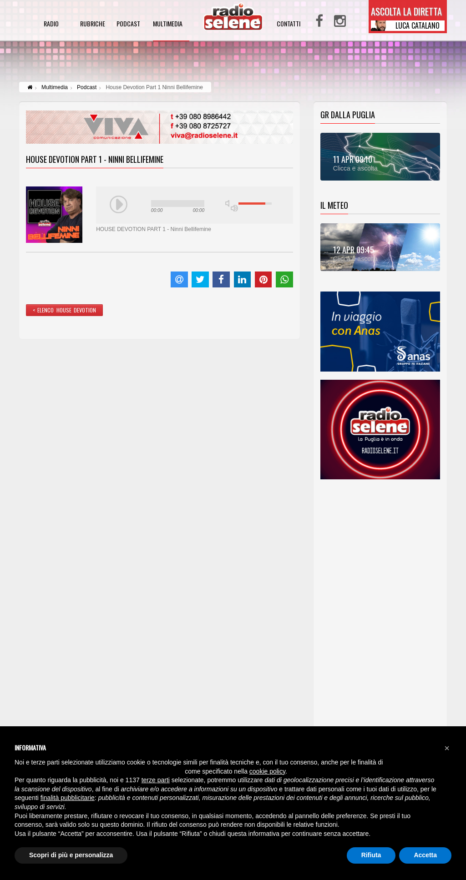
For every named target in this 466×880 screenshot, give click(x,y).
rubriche (92, 24)
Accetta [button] (425, 855)
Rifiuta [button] (371, 855)
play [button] (119, 205)
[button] (447, 748)
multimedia (167, 24)
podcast (128, 24)
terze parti (156, 780)
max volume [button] (234, 208)
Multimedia (54, 87)
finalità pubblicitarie (68, 797)
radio (51, 24)
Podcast (86, 87)
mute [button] (229, 203)
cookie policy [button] (267, 771)
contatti (288, 24)
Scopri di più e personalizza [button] (71, 855)
